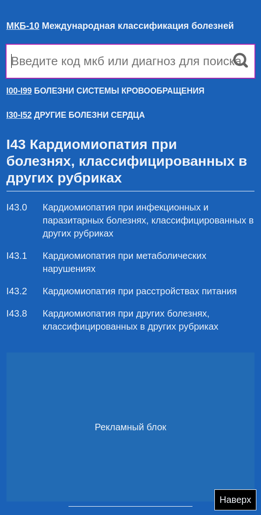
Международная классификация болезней (120, 25)
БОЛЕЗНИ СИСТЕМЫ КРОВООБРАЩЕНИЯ (106, 90)
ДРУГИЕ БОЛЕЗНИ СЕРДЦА (76, 115)
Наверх (235, 500)
